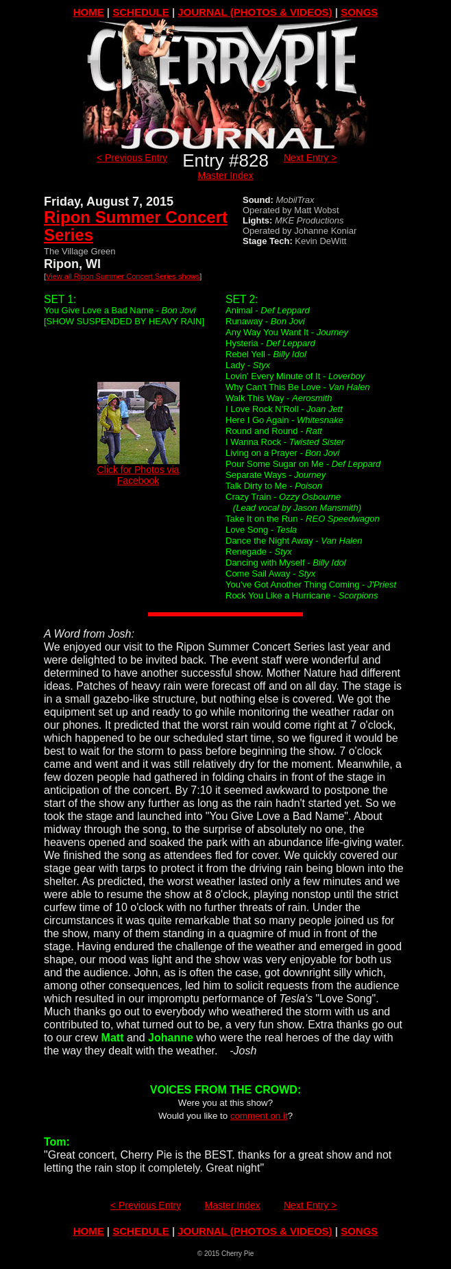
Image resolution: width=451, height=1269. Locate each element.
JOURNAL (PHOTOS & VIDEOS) (255, 12)
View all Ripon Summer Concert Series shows (122, 276)
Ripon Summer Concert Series (136, 226)
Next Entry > (310, 157)
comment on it (259, 1116)
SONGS (359, 12)
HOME (88, 12)
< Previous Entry (132, 157)
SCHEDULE (140, 12)
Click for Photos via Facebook (138, 470)
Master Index (226, 175)
